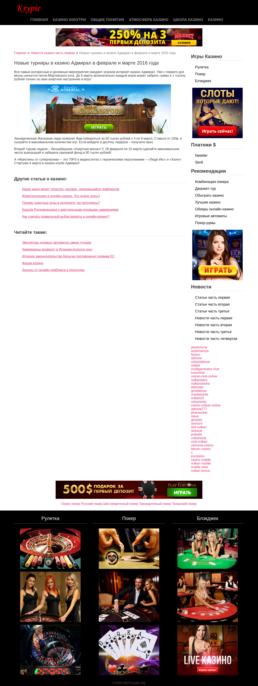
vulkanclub (198, 438)
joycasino (198, 456)
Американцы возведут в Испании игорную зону (57, 249)
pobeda (196, 434)
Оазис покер (70, 503)
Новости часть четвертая (216, 339)
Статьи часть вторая (212, 304)
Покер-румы (205, 223)
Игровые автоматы (211, 216)
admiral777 (199, 409)
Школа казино (188, 20)
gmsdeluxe (199, 391)
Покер (200, 74)
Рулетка (202, 67)
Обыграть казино (209, 195)
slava (195, 416)
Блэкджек (203, 81)
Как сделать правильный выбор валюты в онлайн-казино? (65, 216)
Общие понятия (107, 20)
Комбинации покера (212, 182)
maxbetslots (199, 394)
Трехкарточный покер (155, 503)
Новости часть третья (213, 332)
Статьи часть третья (212, 311)
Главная (39, 20)
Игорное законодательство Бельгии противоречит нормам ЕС (68, 256)
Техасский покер (184, 503)
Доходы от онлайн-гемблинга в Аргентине (53, 270)
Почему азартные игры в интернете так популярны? (61, 203)
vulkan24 (197, 398)
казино (215, 20)
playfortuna (199, 347)
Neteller (201, 155)
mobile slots (199, 467)
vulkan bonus (200, 470)
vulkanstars (199, 380)
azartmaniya (200, 351)
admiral (196, 358)
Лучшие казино (208, 202)
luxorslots (198, 372)
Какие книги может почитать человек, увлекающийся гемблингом (70, 189)
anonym (197, 423)
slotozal (196, 430)
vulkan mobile (201, 463)
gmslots (196, 420)
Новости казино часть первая (53, 53)
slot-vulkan (198, 427)
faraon (195, 354)
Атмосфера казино (148, 20)
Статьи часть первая (212, 297)
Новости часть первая (213, 318)
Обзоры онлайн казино (214, 209)
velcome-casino (202, 445)
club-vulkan (199, 441)
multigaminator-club (205, 369)
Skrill (199, 162)
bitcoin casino (201, 449)
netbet (195, 365)
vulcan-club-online (204, 376)
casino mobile (201, 460)
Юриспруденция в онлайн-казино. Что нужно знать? (61, 196)
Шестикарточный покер (120, 503)
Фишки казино (32, 263)
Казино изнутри (69, 20)
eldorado (197, 387)
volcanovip (198, 401)
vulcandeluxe (200, 361)
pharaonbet (199, 412)
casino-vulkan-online (206, 405)
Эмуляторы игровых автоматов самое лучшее (56, 242)
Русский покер (91, 503)
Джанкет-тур (205, 189)
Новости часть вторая (213, 325)
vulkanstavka (200, 383)
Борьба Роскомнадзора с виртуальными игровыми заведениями (70, 209)
